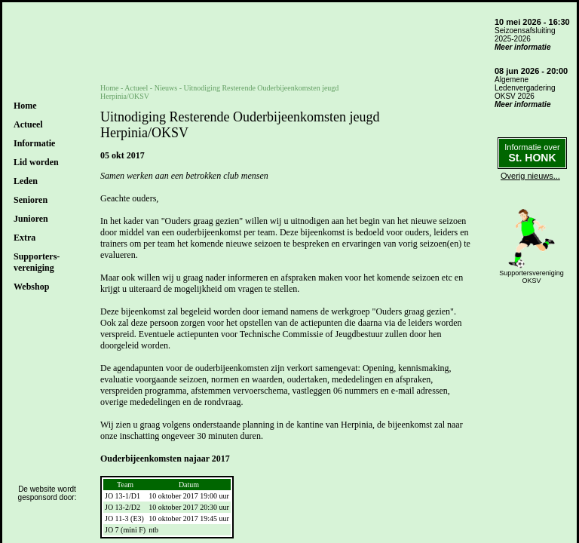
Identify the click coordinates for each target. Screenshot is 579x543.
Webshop (31, 286)
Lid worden (36, 162)
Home (25, 105)
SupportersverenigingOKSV (531, 276)
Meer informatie (522, 47)
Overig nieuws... (530, 175)
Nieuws (166, 88)
